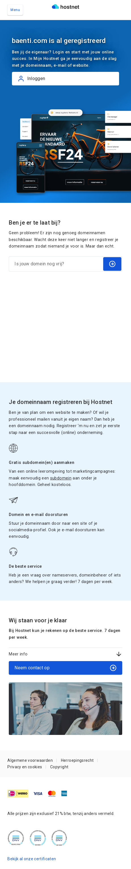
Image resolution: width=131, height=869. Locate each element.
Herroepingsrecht (77, 760)
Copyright (59, 767)
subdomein (60, 478)
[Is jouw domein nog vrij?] (55, 264)
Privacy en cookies (24, 767)
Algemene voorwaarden (30, 760)
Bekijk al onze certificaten (31, 859)
